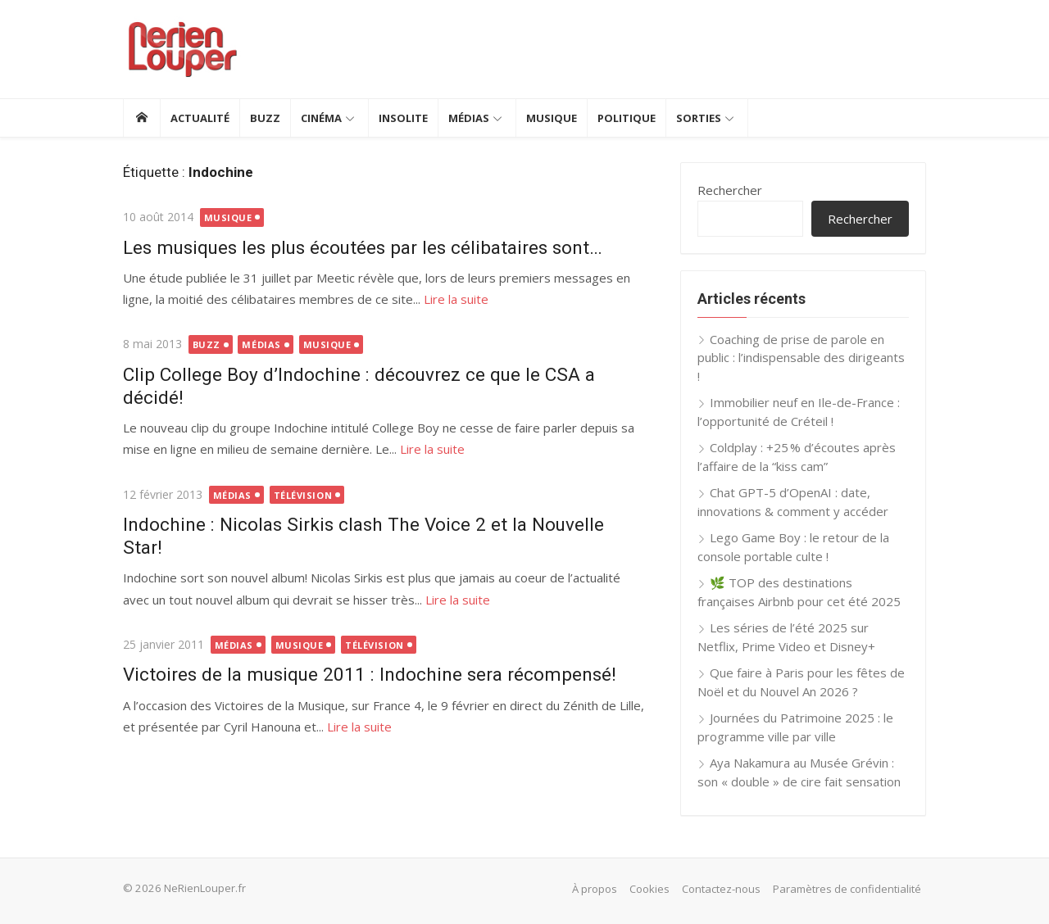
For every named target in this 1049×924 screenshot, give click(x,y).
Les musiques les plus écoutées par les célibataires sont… (362, 247)
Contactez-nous (721, 888)
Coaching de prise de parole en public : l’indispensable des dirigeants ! (801, 357)
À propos (594, 888)
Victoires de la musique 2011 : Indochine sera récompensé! (369, 674)
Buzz (265, 118)
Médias (468, 118)
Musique (551, 118)
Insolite (403, 118)
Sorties (698, 118)
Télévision (303, 495)
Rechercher (729, 190)
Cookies (649, 888)
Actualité (199, 118)
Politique (626, 118)
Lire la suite (456, 299)
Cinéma (321, 118)
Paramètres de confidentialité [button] (847, 888)
